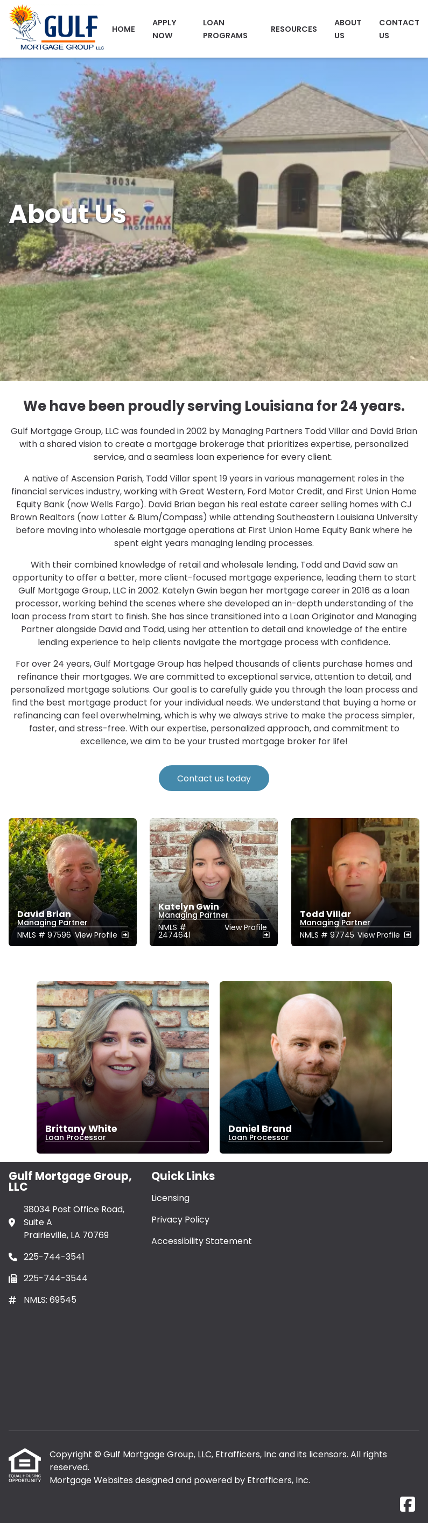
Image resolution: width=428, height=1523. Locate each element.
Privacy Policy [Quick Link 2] (180, 1219)
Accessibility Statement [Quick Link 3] (201, 1241)
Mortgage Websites (92, 1480)
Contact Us (399, 29)
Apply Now (164, 29)
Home (123, 29)
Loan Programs (225, 29)
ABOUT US (347, 29)
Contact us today (214, 778)
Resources (294, 29)
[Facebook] (407, 1505)
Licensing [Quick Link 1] (170, 1198)
